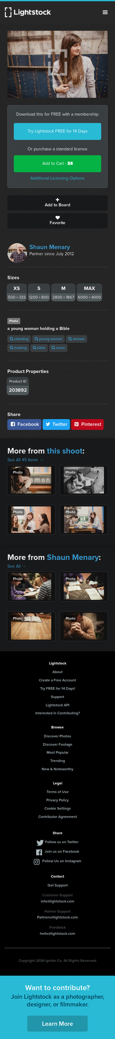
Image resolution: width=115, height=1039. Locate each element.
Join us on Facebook (62, 851)
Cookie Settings (57, 808)
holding (18, 348)
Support (57, 697)
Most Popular (57, 752)
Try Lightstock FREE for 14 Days (58, 131)
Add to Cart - (57, 163)
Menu (105, 12)
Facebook (24, 424)
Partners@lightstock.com (57, 917)
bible (39, 348)
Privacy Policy (57, 800)
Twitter (56, 424)
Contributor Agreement (57, 816)
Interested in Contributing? (57, 713)
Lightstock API (57, 705)
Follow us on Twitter (62, 842)
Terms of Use (58, 792)
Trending (57, 760)
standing (19, 339)
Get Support (58, 885)
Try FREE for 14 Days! (57, 688)
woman (76, 339)
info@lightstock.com (57, 901)
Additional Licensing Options (57, 178)
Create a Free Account (57, 680)
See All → (16, 566)
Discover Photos (57, 736)
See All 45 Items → (25, 460)
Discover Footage (57, 744)
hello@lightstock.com (57, 933)
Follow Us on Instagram (61, 861)
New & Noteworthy (57, 769)
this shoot (64, 451)
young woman (48, 339)
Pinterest (87, 424)
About (57, 672)
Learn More (57, 1023)
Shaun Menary (49, 247)
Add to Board (57, 203)
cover (58, 348)
